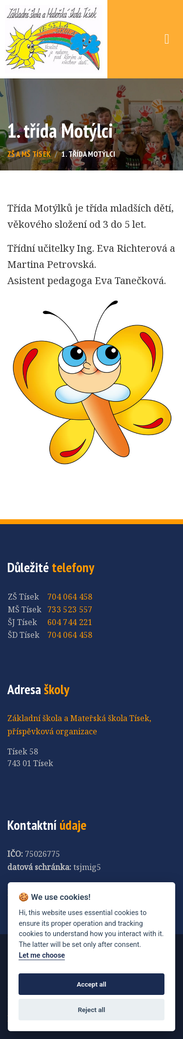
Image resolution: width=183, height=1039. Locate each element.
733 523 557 (70, 609)
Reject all (91, 1010)
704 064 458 (70, 596)
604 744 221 (70, 622)
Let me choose (42, 955)
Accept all (91, 984)
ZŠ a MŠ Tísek (29, 154)
